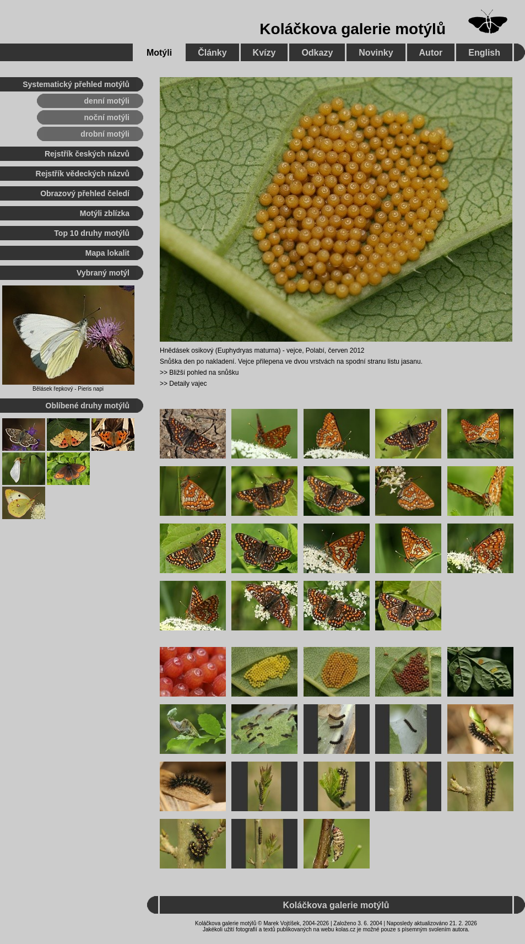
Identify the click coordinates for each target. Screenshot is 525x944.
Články (212, 52)
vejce (294, 350)
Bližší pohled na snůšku (204, 372)
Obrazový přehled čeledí (84, 193)
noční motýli (106, 117)
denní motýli (106, 100)
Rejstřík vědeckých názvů (82, 173)
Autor (431, 52)
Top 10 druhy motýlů (91, 233)
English (484, 52)
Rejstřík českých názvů (87, 153)
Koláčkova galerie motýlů (352, 28)
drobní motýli (104, 134)
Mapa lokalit (107, 253)
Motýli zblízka (104, 213)
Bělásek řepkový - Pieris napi (68, 389)
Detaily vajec (188, 383)
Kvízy (264, 52)
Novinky (376, 52)
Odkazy (317, 52)
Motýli (159, 52)
